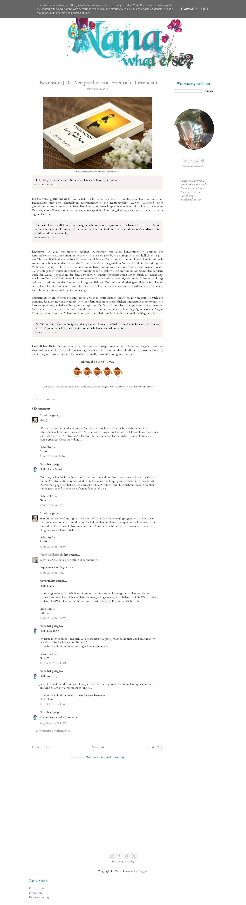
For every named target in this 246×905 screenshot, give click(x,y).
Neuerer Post (41, 747)
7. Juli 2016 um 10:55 (52, 505)
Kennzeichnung (39, 897)
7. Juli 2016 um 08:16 (52, 456)
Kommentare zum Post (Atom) (105, 757)
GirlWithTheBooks (52, 555)
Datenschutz (36, 888)
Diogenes (115, 172)
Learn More (189, 9)
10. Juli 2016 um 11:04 (53, 663)
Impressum (36, 893)
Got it (205, 9)
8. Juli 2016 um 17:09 (52, 618)
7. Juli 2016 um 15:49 (52, 547)
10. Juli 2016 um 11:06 (53, 704)
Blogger (143, 871)
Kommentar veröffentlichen (53, 731)
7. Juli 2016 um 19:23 (52, 573)
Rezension (50, 399)
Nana (43, 464)
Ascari (43, 415)
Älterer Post (154, 747)
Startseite (98, 747)
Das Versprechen (87, 346)
